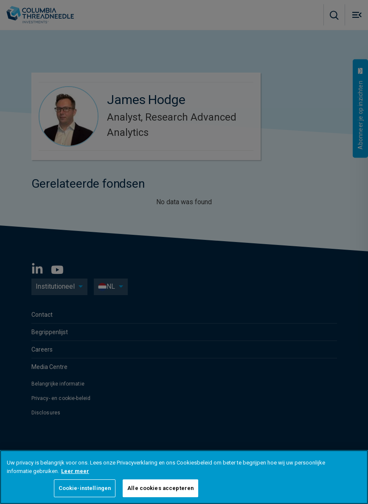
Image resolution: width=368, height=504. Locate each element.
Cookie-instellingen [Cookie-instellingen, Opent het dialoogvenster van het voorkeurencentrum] (85, 488)
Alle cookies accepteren (160, 488)
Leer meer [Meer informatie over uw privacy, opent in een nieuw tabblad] (75, 471)
